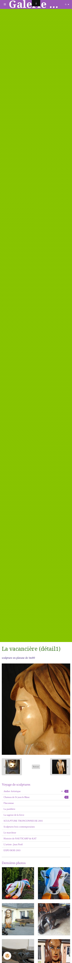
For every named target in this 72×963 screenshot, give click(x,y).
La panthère (9, 809)
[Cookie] (7, 956)
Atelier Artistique (36, 791)
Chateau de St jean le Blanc (36, 797)
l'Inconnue (9, 803)
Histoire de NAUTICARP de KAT (20, 838)
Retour (36, 766)
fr (65, 4)
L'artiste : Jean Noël (13, 844)
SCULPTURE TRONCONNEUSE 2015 (23, 820)
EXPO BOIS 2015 (12, 850)
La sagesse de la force (14, 815)
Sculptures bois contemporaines (19, 826)
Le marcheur (10, 832)
